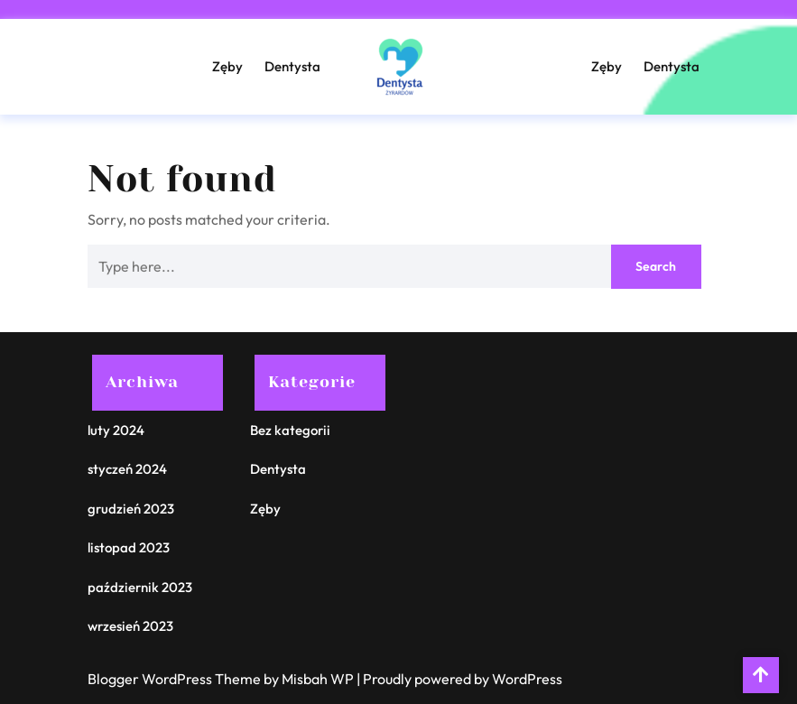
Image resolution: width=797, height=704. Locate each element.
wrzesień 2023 (130, 626)
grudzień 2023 (131, 508)
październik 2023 (140, 587)
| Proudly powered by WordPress (459, 679)
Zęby (227, 66)
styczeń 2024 (127, 468)
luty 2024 (116, 430)
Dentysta (292, 66)
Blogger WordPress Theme (176, 679)
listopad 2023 (129, 547)
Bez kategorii (290, 430)
